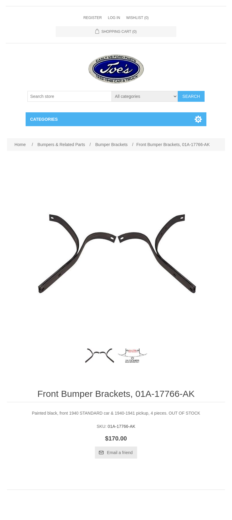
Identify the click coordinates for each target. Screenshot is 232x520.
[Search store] (69, 96)
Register (92, 18)
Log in (114, 18)
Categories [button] (44, 119)
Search (191, 96)
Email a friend (120, 452)
